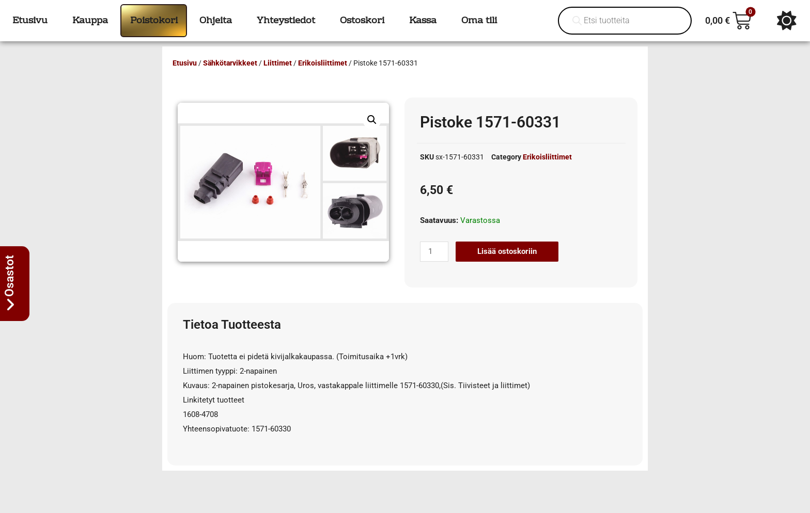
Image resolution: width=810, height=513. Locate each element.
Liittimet (277, 63)
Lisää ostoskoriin (507, 251)
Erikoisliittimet (322, 63)
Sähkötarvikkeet (230, 63)
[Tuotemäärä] (434, 252)
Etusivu (185, 63)
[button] (372, 119)
